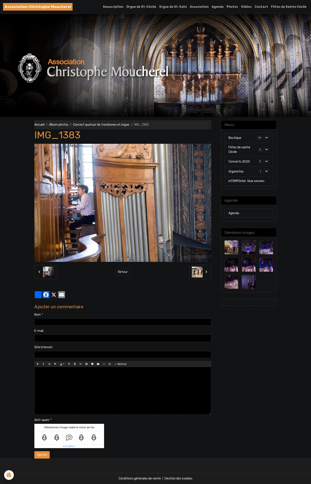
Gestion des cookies (178, 478)
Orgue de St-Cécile (141, 7)
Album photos (58, 125)
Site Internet (43, 347)
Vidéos (246, 7)
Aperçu (120, 364)
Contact (261, 7)
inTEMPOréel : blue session (246, 181)
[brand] (38, 7)
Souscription (113, 7)
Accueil (39, 125)
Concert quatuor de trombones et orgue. (101, 125)
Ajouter (42, 455)
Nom (37, 314)
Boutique (234, 138)
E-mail (38, 331)
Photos (232, 7)
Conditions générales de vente (140, 478)
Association (199, 7)
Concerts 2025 (239, 161)
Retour (123, 272)
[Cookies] (9, 475)
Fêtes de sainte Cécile (239, 150)
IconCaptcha (68, 446)
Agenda (218, 7)
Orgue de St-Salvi (173, 7)
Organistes (236, 171)
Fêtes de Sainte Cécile (288, 7)
